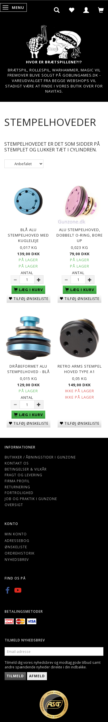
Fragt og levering (23, 475)
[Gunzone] (54, 40)
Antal (27, 272)
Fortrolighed (19, 492)
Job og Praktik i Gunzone (31, 498)
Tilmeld (15, 676)
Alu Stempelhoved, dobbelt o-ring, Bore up (79, 235)
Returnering (17, 487)
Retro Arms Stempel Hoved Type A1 (80, 369)
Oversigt (14, 504)
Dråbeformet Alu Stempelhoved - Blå (28, 369)
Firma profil (17, 481)
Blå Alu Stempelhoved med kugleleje (28, 235)
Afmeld (37, 676)
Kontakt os (17, 463)
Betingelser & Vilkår (26, 469)
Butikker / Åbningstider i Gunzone (40, 457)
